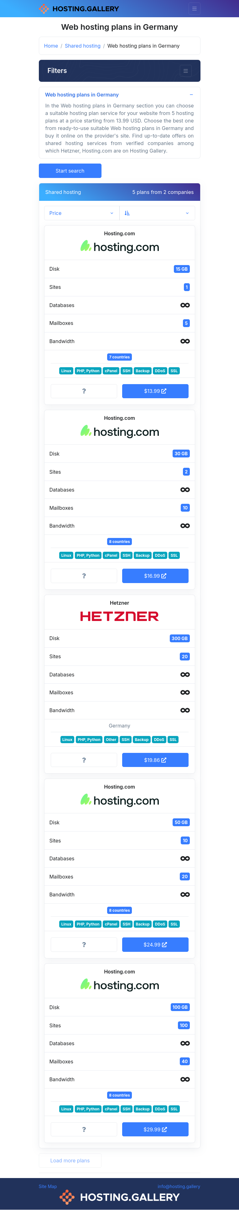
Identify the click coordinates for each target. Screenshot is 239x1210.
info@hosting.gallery (179, 1186)
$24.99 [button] (155, 945)
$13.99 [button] (155, 391)
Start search (70, 171)
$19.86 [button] (155, 760)
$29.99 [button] (155, 1130)
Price (55, 213)
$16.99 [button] (155, 576)
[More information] (84, 391)
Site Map (48, 1186)
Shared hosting (83, 46)
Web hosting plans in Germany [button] (82, 94)
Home (51, 46)
